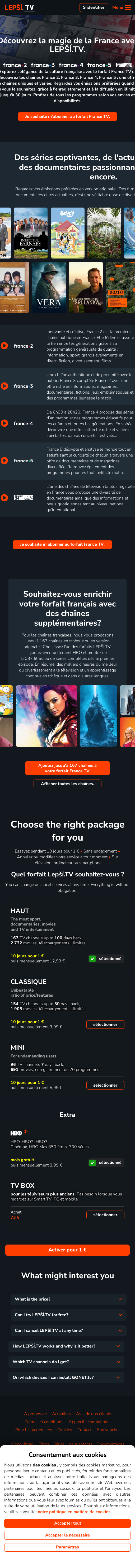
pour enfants (80, 1444)
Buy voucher (108, 1430)
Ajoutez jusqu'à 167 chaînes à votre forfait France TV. (67, 768)
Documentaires (110, 1444)
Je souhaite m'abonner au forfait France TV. (67, 116)
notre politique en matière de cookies (74, 1512)
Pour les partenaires (33, 1430)
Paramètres (67, 1547)
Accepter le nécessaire (67, 1535)
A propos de (35, 1414)
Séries (59, 1444)
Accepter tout (67, 1523)
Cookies (64, 1430)
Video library (22, 1444)
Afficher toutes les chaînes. (67, 784)
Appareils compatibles (89, 1422)
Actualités (61, 1414)
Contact (84, 1430)
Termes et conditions (44, 1422)
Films (44, 1444)
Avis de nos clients (93, 1414)
